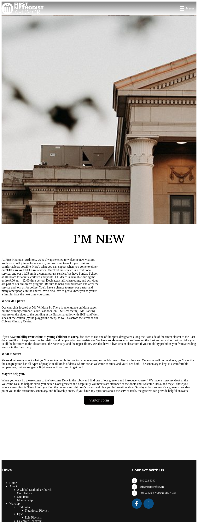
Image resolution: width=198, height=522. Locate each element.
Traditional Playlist (37, 510)
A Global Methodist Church (34, 489)
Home (13, 482)
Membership (25, 500)
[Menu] (186, 8)
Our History (24, 493)
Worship (14, 503)
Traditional (24, 507)
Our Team (23, 496)
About (13, 486)
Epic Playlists (33, 517)
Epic (20, 514)
